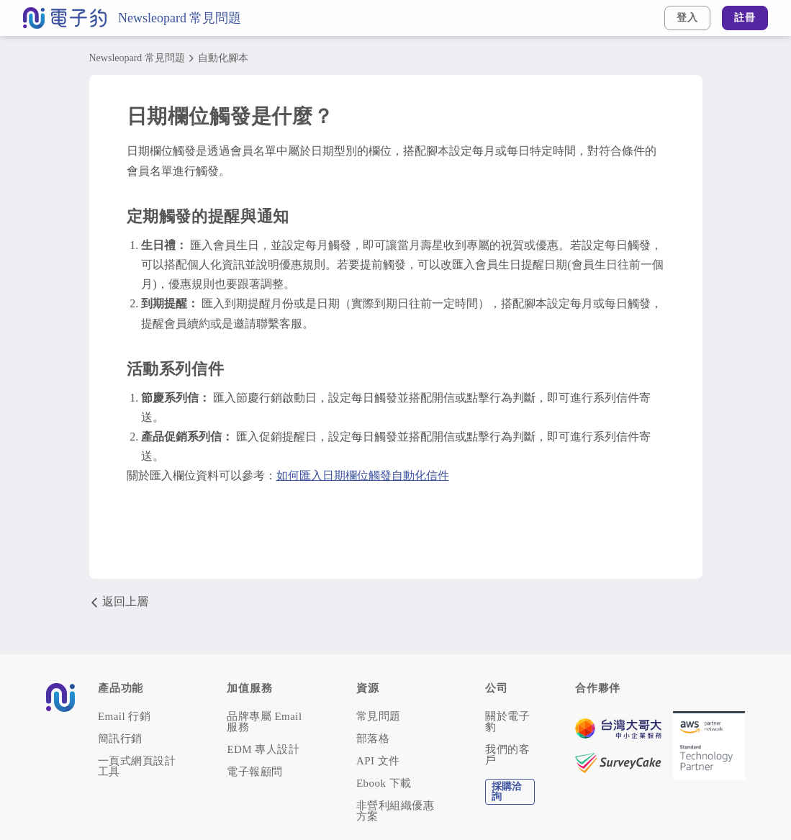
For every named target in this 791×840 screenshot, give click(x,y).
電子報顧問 (254, 772)
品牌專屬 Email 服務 (264, 722)
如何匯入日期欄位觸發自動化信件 (362, 475)
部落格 (372, 738)
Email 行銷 (124, 716)
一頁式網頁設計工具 (137, 766)
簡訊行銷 (120, 738)
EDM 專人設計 (263, 749)
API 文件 (378, 761)
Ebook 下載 (384, 783)
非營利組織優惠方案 (395, 811)
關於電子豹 (507, 722)
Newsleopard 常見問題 (179, 18)
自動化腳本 (223, 58)
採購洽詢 (507, 791)
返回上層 (118, 602)
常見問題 (378, 716)
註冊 (745, 17)
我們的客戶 (507, 755)
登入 (687, 17)
